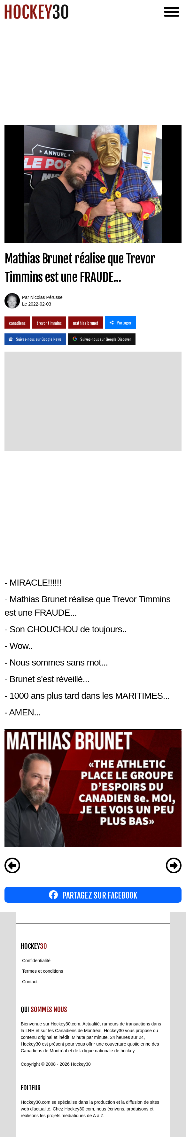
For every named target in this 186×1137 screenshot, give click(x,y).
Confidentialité (36, 960)
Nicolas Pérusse (46, 297)
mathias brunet (85, 322)
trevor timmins (49, 322)
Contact (29, 981)
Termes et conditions (42, 971)
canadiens (17, 322)
